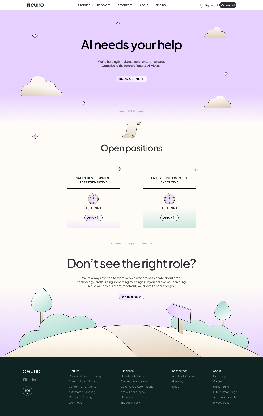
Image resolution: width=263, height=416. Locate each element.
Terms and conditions (226, 397)
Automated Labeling (82, 392)
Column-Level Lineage (83, 381)
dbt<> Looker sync (133, 392)
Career (217, 381)
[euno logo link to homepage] (35, 5)
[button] (86, 5)
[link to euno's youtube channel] (25, 380)
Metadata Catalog (80, 397)
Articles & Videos (183, 376)
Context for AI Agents (82, 386)
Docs (175, 386)
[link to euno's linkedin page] (34, 380)
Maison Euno (221, 386)
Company (219, 376)
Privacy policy (222, 402)
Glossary (177, 381)
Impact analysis (131, 402)
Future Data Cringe (225, 392)
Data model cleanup (134, 381)
